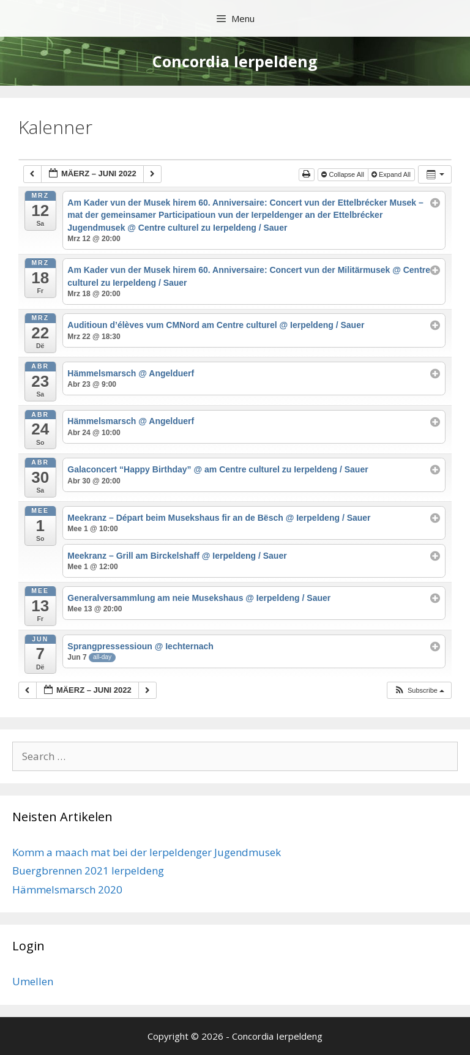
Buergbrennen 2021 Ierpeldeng (88, 870)
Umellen (32, 981)
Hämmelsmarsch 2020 (67, 889)
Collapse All (343, 174)
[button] (418, 690)
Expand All (391, 174)
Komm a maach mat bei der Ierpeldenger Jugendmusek (146, 852)
